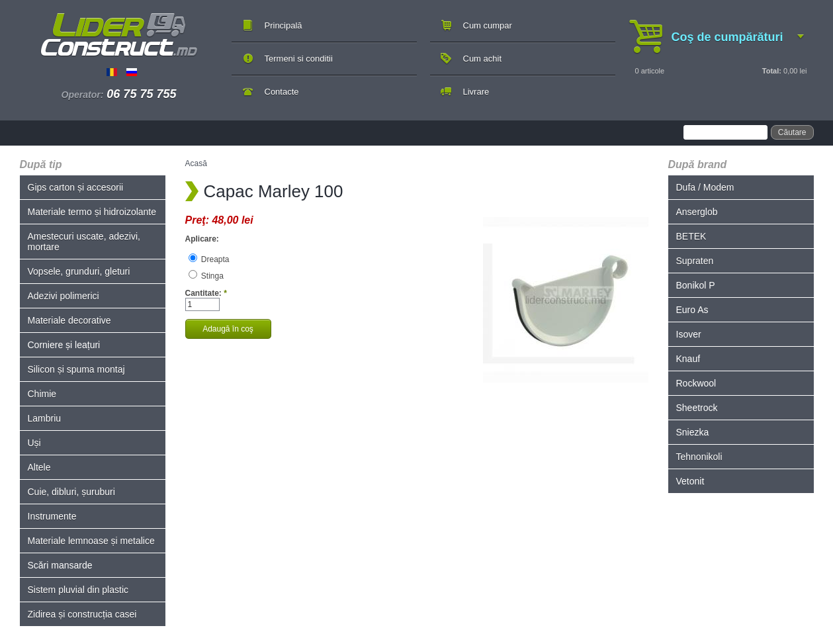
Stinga (206, 276)
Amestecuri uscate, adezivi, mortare (84, 241)
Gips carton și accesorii (76, 187)
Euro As (692, 309)
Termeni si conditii (299, 59)
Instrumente (52, 516)
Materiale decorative (69, 320)
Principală (283, 25)
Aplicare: (202, 239)
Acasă (196, 163)
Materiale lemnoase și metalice (91, 540)
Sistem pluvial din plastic (78, 589)
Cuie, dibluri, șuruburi (71, 491)
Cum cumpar (487, 25)
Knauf (688, 358)
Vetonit (690, 481)
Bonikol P (695, 285)
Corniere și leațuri (64, 345)
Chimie (42, 393)
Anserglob (697, 211)
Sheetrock (697, 407)
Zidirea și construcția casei (82, 614)
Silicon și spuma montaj (76, 369)
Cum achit (482, 59)
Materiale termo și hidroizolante (92, 211)
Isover (688, 334)
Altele (39, 467)
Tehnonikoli (699, 456)
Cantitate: (206, 293)
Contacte (282, 92)
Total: (771, 71)
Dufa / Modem (705, 187)
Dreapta (209, 259)
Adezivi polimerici (63, 296)
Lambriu (45, 418)
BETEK (691, 236)
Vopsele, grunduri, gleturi (79, 271)
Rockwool (696, 383)
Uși (34, 442)
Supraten (695, 260)
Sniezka (692, 432)
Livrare (476, 92)
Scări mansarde (60, 565)
